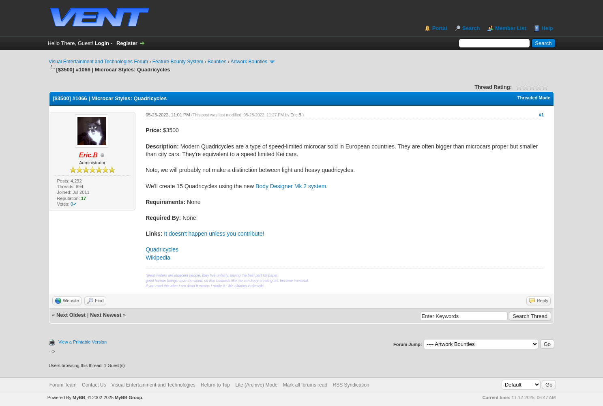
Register (126, 43)
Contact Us (94, 385)
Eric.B (295, 115)
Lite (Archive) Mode (256, 385)
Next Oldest (71, 315)
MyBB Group (128, 397)
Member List (510, 28)
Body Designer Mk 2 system (290, 186)
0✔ (74, 204)
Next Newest (105, 315)
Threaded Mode (533, 97)
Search (471, 28)
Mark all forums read (305, 385)
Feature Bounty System (177, 61)
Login (102, 43)
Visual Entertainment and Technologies (153, 385)
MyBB (79, 397)
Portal (439, 28)
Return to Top (215, 385)
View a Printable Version (82, 341)
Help (547, 28)
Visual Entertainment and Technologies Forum (98, 61)
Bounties (217, 61)
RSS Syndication (351, 385)
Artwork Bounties (249, 61)
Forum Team (63, 385)
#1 (541, 114)
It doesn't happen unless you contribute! (214, 233)
